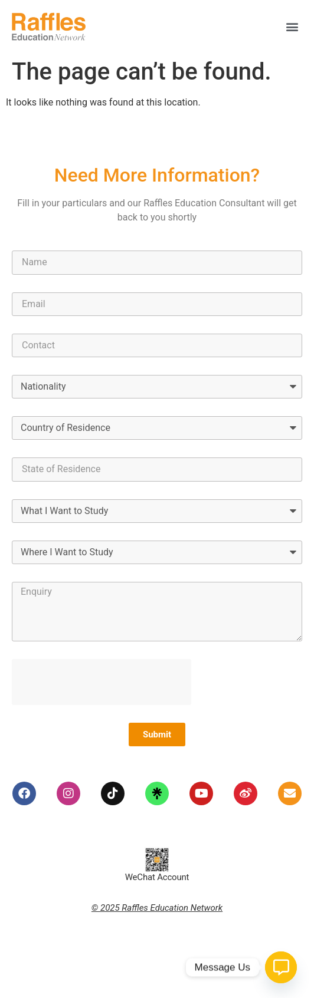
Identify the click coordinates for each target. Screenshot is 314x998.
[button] (292, 27)
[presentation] (101, 682)
